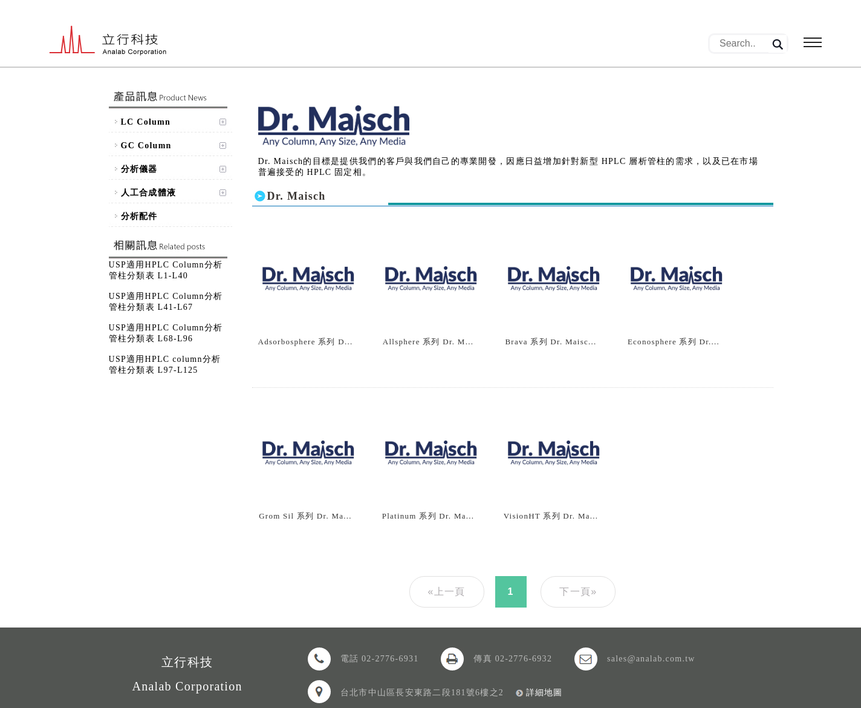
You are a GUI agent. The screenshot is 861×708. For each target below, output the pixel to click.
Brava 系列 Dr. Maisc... (550, 341)
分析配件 (139, 216)
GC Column (146, 145)
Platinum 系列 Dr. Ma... (428, 515)
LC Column (146, 121)
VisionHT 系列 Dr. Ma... (551, 515)
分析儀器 (139, 169)
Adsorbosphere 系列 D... (305, 341)
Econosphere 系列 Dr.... (674, 341)
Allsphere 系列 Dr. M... (428, 341)
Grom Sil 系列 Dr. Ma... (305, 515)
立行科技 (108, 41)
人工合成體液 (149, 192)
